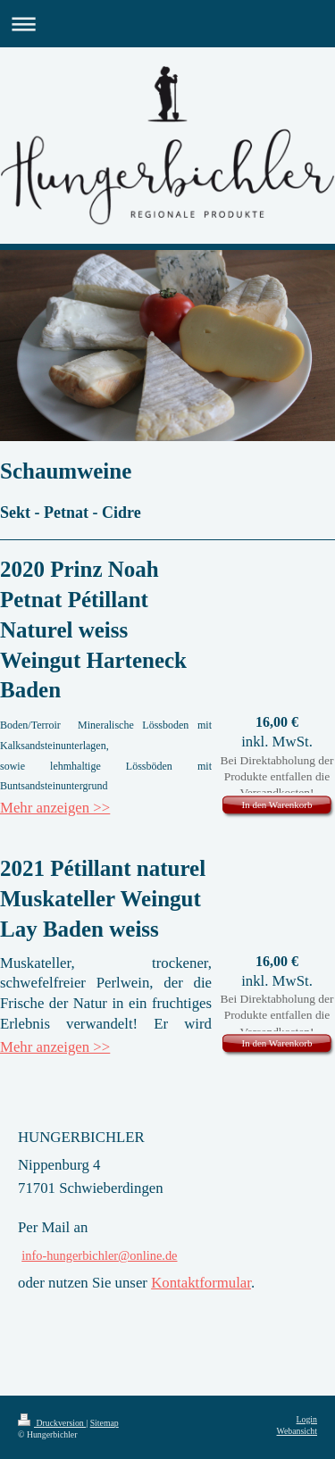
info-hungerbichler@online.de (99, 1255)
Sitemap (104, 1423)
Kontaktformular (201, 1282)
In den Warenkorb (277, 804)
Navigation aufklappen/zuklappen (167, 23)
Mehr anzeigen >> (55, 807)
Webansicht (297, 1431)
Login (307, 1419)
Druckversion (52, 1423)
